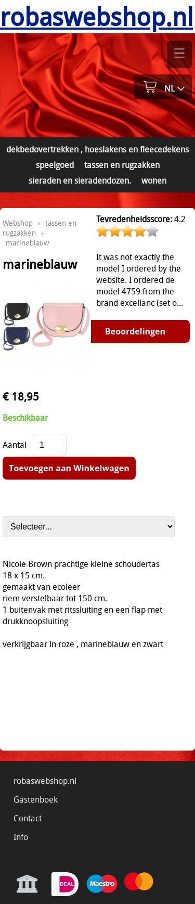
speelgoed (55, 165)
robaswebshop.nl (45, 780)
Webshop (18, 223)
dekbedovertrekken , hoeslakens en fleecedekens (97, 149)
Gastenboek (36, 799)
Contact (28, 818)
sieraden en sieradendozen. (80, 180)
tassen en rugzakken (122, 165)
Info (21, 837)
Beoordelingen (135, 331)
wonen (153, 180)
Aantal (15, 444)
